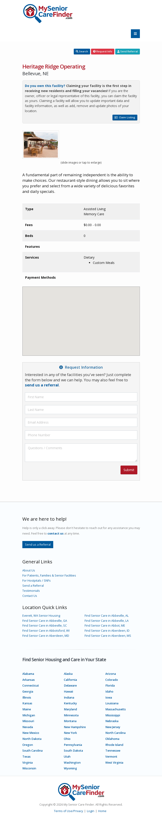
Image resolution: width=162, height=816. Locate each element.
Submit (129, 470)
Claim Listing (125, 117)
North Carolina (115, 733)
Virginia (27, 763)
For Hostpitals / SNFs (36, 581)
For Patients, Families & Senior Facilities (49, 575)
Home (102, 811)
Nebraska (111, 721)
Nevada (27, 727)
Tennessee (112, 751)
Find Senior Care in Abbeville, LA (107, 621)
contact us (55, 533)
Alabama (28, 674)
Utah (67, 757)
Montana (70, 721)
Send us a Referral (38, 544)
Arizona (110, 674)
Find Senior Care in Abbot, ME (105, 626)
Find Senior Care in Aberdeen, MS (108, 636)
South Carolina (32, 751)
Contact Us (29, 596)
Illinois (26, 697)
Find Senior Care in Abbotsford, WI (46, 631)
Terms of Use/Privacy (68, 811)
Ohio (67, 739)
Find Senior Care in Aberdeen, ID (107, 631)
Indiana (69, 697)
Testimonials (31, 591)
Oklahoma (112, 739)
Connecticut (30, 685)
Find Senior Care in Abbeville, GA (44, 621)
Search (82, 51)
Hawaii (68, 691)
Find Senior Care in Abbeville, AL (107, 616)
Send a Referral (33, 586)
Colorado (111, 680)
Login (90, 811)
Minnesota (71, 715)
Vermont (111, 757)
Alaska (68, 674)
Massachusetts (115, 709)
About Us (28, 570)
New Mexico (30, 733)
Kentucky (70, 703)
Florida (110, 685)
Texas (26, 757)
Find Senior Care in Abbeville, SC (44, 626)
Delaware (70, 685)
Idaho (109, 691)
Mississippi (112, 715)
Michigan (28, 715)
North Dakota (31, 739)
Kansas (27, 703)
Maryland (70, 709)
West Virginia (114, 763)
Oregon (27, 745)
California (70, 680)
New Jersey (112, 727)
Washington (72, 763)
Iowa (108, 697)
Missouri (28, 721)
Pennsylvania (73, 745)
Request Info (102, 51)
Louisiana (111, 703)
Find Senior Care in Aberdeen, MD (45, 636)
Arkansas (28, 680)
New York (70, 733)
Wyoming (70, 768)
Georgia (27, 691)
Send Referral (127, 51)
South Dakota (73, 751)
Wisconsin (29, 768)
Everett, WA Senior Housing (41, 616)
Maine (26, 709)
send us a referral (42, 385)
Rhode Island (114, 745)
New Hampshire (75, 727)
